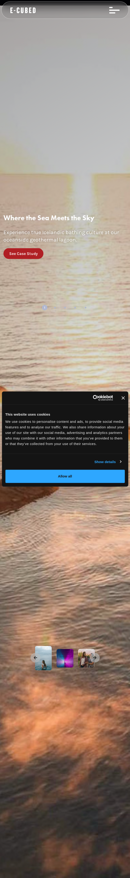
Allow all (65, 476)
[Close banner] (123, 398)
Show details (105, 462)
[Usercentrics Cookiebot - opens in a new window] (93, 398)
